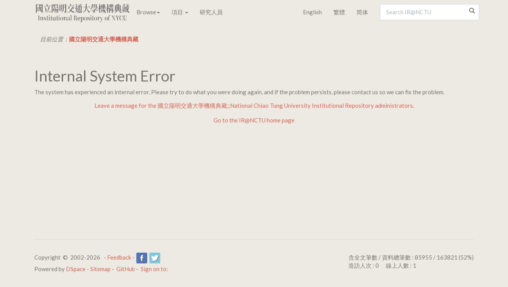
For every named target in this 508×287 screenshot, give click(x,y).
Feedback (119, 257)
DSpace (76, 268)
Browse (148, 11)
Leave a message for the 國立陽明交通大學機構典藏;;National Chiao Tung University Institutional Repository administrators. (254, 105)
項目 (180, 11)
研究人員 (211, 11)
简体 (362, 11)
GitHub (125, 268)
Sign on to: (154, 268)
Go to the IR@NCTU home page (254, 120)
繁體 (339, 11)
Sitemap (100, 268)
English (312, 11)
